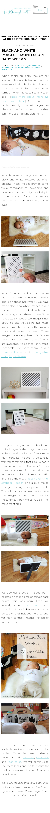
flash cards (14, 761)
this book (30, 605)
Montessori (34, 66)
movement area (11, 352)
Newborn (6, 70)
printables (42, 757)
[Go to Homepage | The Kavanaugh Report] (25, 16)
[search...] (45, 24)
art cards (28, 757)
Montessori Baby (10, 68)
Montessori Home (31, 68)
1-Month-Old (20, 66)
